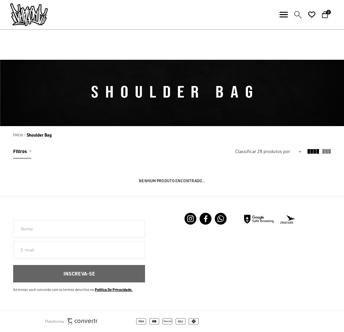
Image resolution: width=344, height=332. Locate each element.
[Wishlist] (312, 14)
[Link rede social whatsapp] (221, 219)
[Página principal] (24, 14)
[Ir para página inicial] (18, 134)
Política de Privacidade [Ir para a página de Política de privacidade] (113, 289)
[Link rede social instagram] (190, 219)
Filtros (20, 151)
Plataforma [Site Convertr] (71, 321)
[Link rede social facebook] (205, 219)
